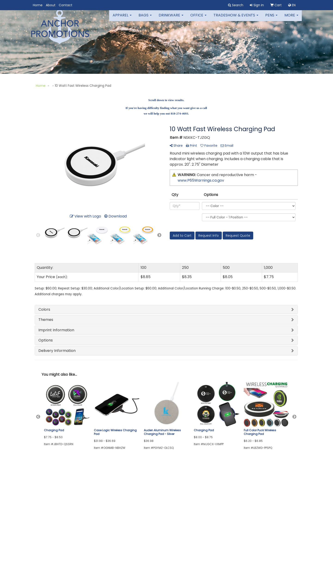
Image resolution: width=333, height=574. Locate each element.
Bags (145, 18)
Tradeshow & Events (235, 18)
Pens (271, 18)
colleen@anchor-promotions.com (267, 549)
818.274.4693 (286, 543)
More (291, 18)
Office (198, 18)
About (51, 5)
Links (83, 498)
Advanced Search (93, 491)
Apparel (122, 18)
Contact (65, 5)
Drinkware (171, 18)
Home (38, 5)
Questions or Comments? (58, 512)
